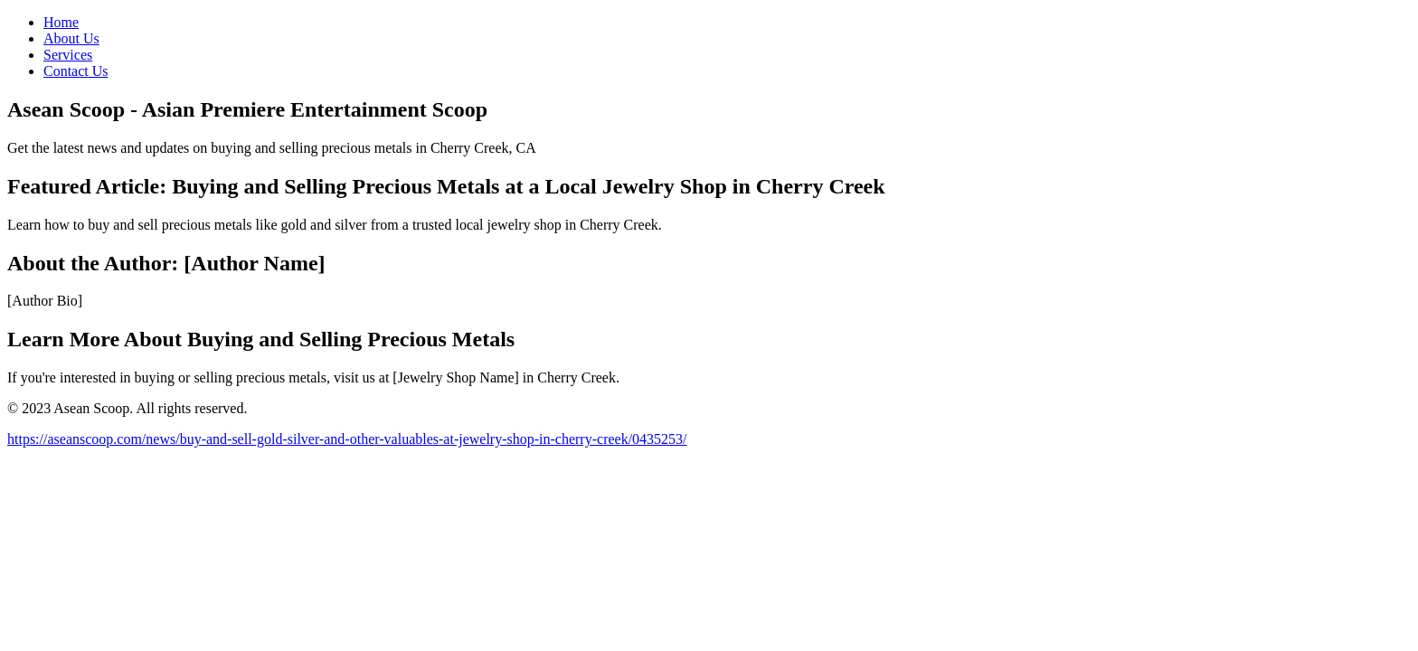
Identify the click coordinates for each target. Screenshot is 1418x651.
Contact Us (76, 71)
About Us (71, 38)
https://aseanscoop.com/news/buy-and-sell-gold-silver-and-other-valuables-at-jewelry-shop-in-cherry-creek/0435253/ (347, 439)
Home (61, 22)
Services (67, 54)
